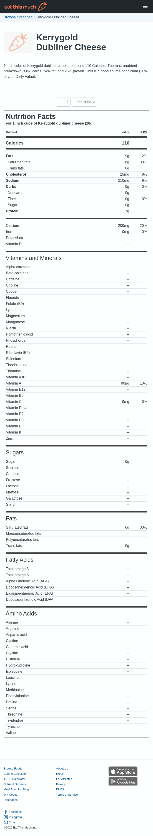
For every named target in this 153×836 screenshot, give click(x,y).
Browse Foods (13, 768)
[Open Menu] (145, 6)
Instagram (13, 817)
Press (60, 773)
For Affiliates (64, 779)
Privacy (61, 784)
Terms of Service (67, 794)
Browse (10, 17)
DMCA (60, 789)
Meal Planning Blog (16, 789)
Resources (11, 800)
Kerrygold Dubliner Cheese (71, 42)
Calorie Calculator (15, 773)
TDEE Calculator (14, 779)
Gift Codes (10, 794)
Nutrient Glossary (15, 784)
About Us (62, 768)
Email (10, 822)
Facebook (13, 812)
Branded (26, 17)
